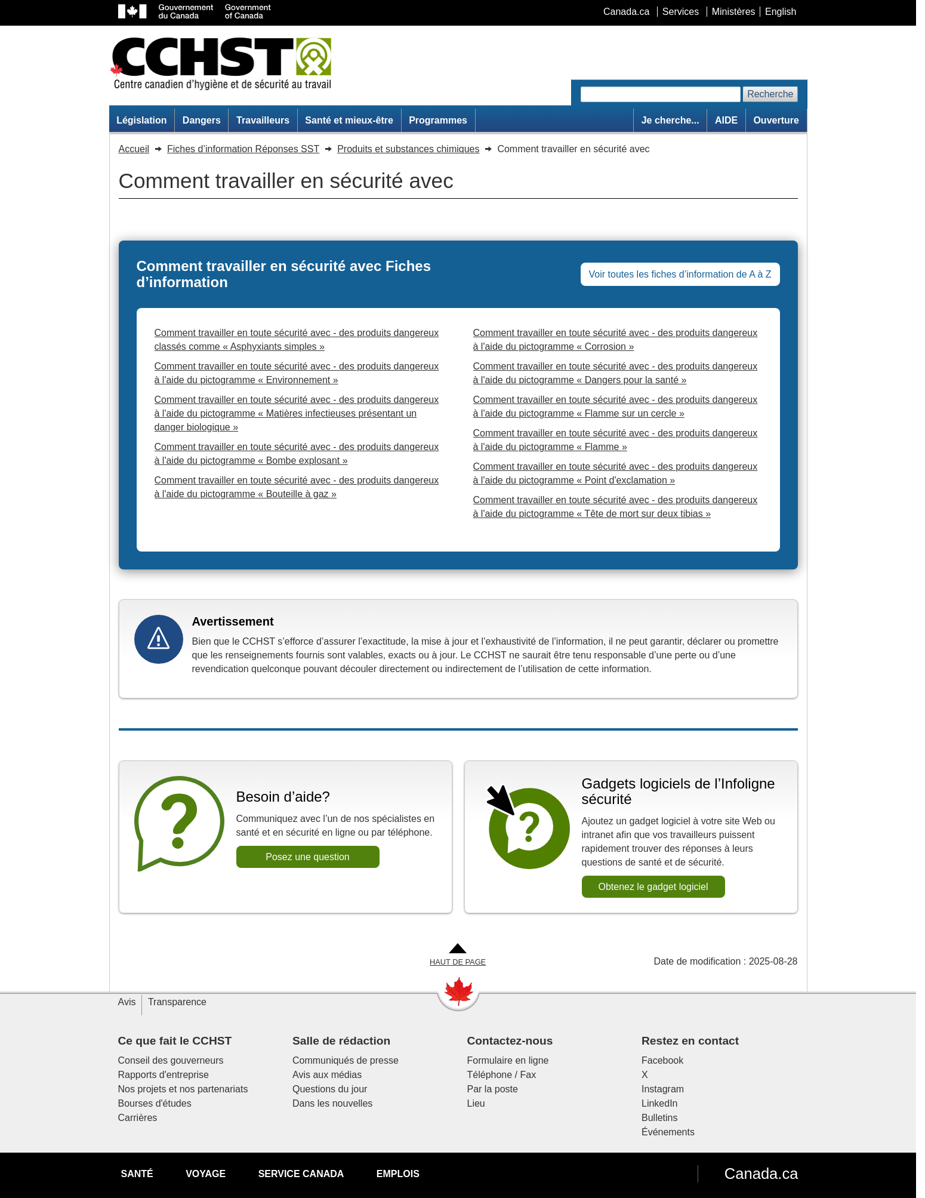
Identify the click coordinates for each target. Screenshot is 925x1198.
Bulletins (659, 1118)
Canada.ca (761, 1173)
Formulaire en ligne (508, 1060)
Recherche (770, 94)
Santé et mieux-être (349, 120)
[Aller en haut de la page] (458, 955)
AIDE (726, 120)
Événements (668, 1132)
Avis (127, 1002)
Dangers (202, 120)
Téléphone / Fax (501, 1075)
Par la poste (492, 1089)
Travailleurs (262, 120)
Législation (141, 120)
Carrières (138, 1118)
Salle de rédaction (341, 1040)
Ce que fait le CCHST (175, 1040)
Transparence (177, 1002)
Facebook (662, 1060)
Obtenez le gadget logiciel (653, 887)
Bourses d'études (155, 1103)
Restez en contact (690, 1040)
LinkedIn (660, 1103)
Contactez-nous (510, 1040)
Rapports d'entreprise (163, 1075)
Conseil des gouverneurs (171, 1060)
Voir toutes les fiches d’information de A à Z (680, 274)
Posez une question (308, 857)
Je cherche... (670, 120)
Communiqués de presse (345, 1060)
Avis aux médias (327, 1075)
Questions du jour (329, 1089)
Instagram (663, 1089)
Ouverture (775, 120)
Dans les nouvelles (332, 1103)
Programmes (438, 120)
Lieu (476, 1103)
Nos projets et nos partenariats (183, 1089)
